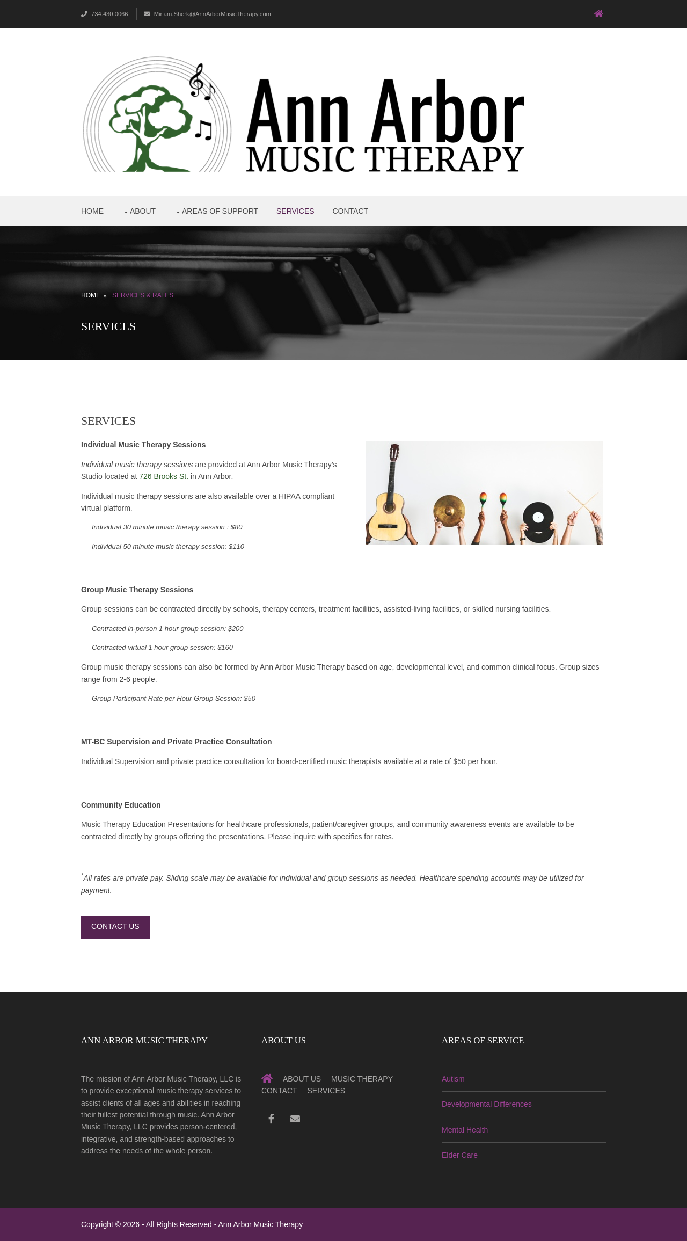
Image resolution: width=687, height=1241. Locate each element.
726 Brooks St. (163, 476)
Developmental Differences (487, 1104)
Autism (453, 1079)
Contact (350, 211)
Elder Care (460, 1155)
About (143, 211)
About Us (302, 1079)
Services (295, 211)
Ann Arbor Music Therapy (260, 1224)
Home (92, 211)
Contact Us (115, 926)
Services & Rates (142, 295)
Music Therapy (362, 1079)
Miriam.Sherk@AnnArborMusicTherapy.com (207, 14)
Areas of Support (220, 211)
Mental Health (465, 1130)
